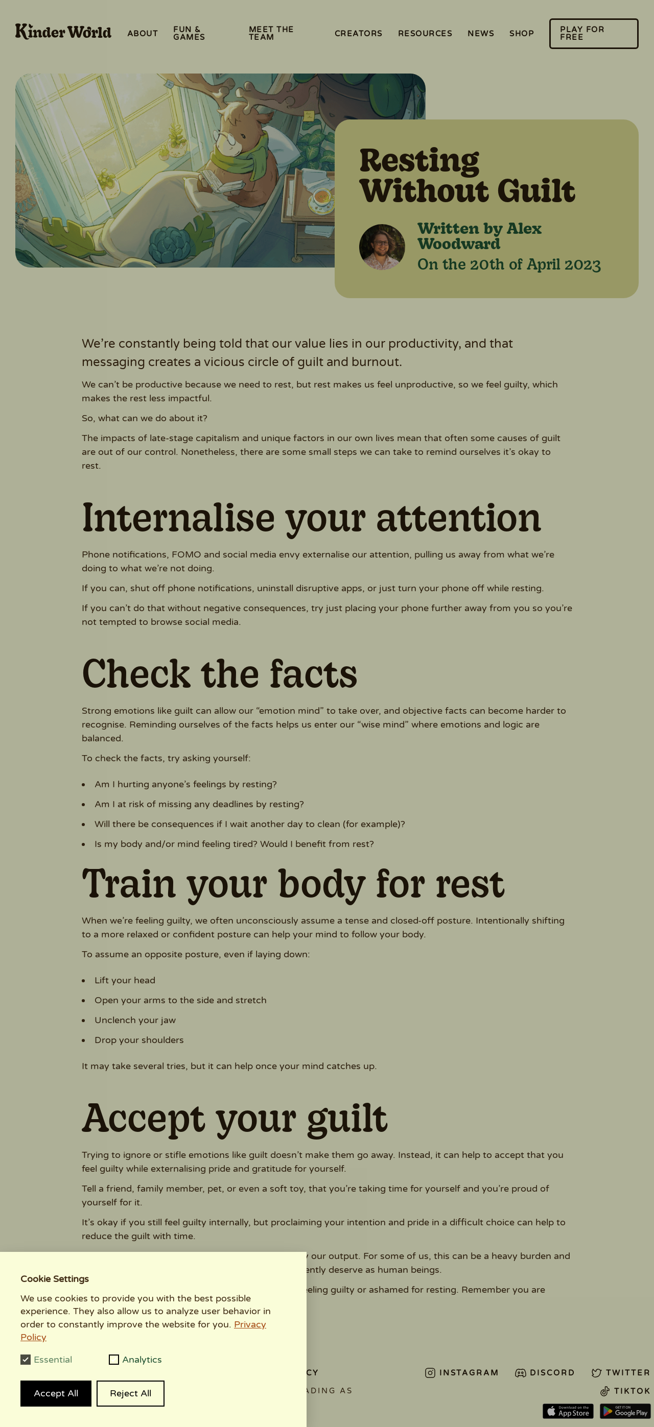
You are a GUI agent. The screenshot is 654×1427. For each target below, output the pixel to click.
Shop (521, 33)
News (481, 33)
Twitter (621, 1373)
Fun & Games (189, 33)
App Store (568, 1412)
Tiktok (625, 1391)
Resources (425, 33)
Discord (545, 1373)
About (142, 33)
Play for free (582, 33)
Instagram (461, 1373)
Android (625, 1412)
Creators (359, 33)
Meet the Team (271, 33)
